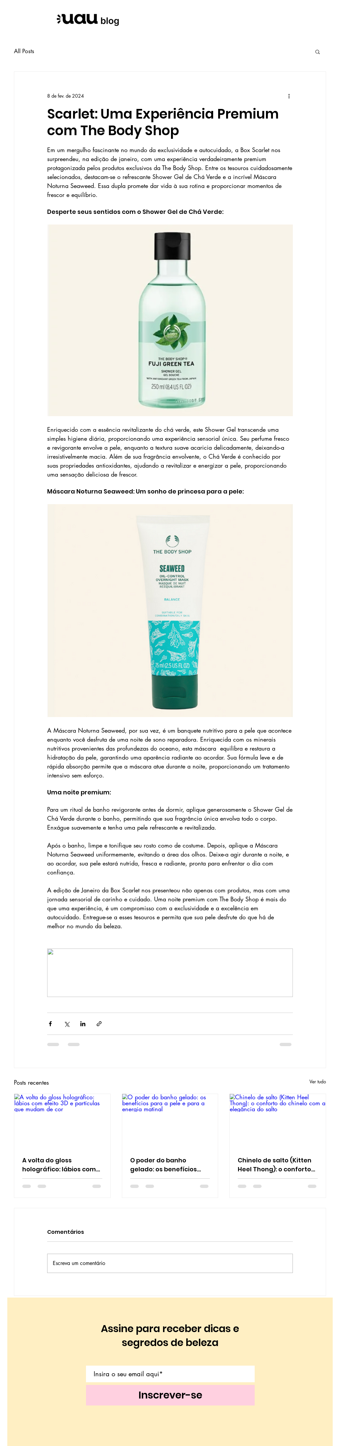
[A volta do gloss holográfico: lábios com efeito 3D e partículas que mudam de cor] (62, 1121)
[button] (317, 51)
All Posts (24, 51)
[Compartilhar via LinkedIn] (83, 1024)
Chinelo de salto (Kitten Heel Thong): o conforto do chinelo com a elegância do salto (274, 1165)
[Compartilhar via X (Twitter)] (66, 1024)
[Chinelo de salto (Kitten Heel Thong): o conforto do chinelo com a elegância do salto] (278, 1121)
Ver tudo (317, 1081)
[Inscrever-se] (170, 1395)
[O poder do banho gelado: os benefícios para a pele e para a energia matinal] (170, 1121)
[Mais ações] (289, 96)
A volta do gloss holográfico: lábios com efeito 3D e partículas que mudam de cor (59, 1165)
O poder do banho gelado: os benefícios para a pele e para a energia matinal (163, 1165)
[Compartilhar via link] (99, 1024)
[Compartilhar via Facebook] (50, 1024)
